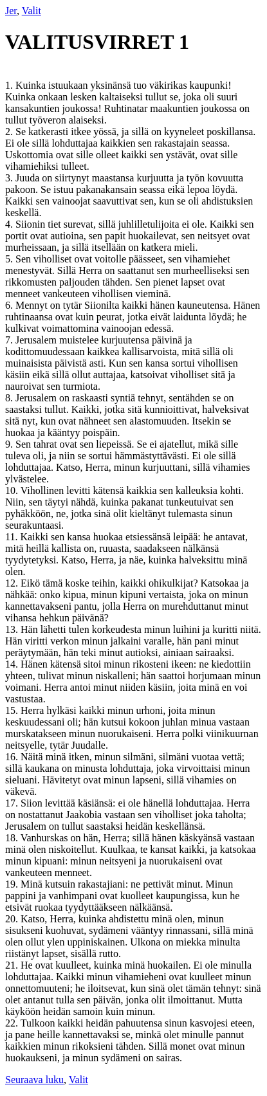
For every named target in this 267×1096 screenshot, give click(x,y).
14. (13, 664)
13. (13, 629)
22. (13, 1023)
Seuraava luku (34, 1079)
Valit (31, 10)
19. (13, 884)
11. (12, 536)
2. (10, 131)
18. (13, 837)
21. (13, 965)
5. (10, 258)
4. (10, 224)
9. (10, 444)
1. (10, 85)
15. (13, 710)
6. (10, 305)
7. (10, 339)
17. (13, 803)
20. (13, 918)
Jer (11, 10)
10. (13, 490)
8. (10, 397)
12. (13, 583)
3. (10, 177)
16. (13, 756)
